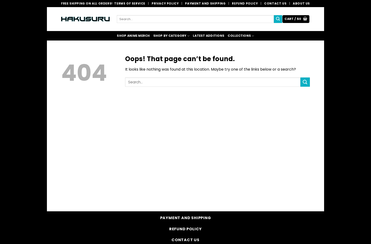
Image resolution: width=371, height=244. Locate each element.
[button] (295, 19)
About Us (301, 3)
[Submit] (278, 19)
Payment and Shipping (205, 3)
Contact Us (275, 3)
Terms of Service (129, 3)
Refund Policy (245, 3)
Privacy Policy (165, 3)
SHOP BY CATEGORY (171, 36)
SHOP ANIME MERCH (133, 36)
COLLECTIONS (241, 36)
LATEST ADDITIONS (208, 36)
